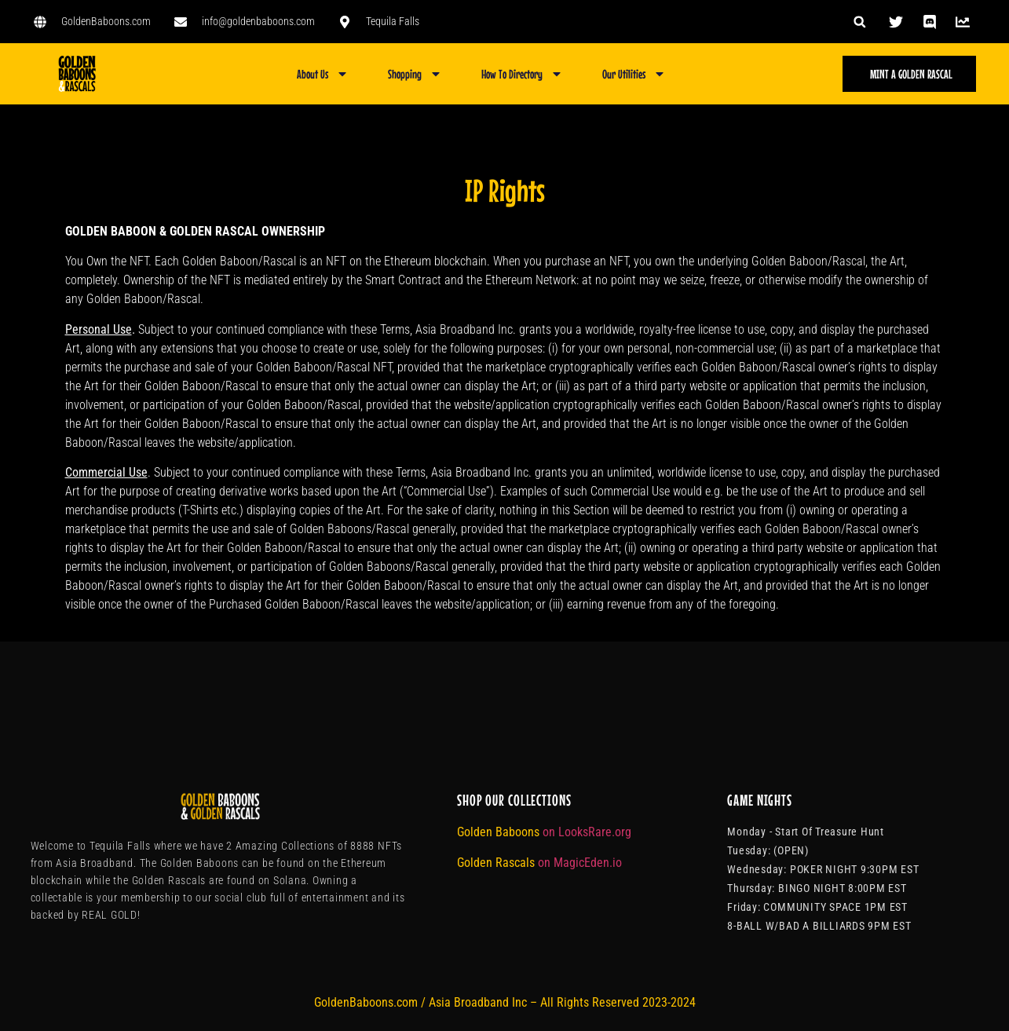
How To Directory (522, 74)
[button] (859, 21)
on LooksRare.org (587, 831)
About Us (323, 74)
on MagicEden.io (580, 862)
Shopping (415, 74)
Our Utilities (634, 74)
